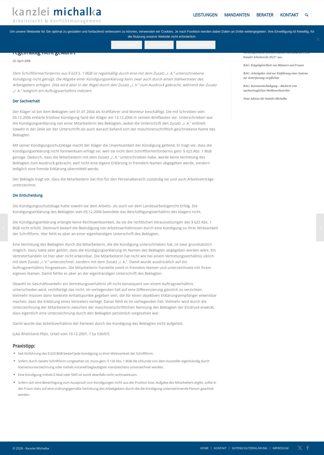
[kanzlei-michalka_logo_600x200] (57, 15)
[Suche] (307, 15)
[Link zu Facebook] (307, 448)
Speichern (126, 45)
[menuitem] (205, 15)
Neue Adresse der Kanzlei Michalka (265, 98)
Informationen (196, 45)
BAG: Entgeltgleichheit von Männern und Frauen (273, 65)
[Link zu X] (300, 448)
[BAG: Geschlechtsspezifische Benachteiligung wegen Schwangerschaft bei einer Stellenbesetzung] (320, 227)
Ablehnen (159, 45)
